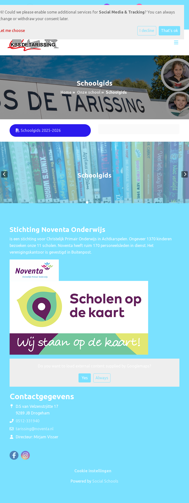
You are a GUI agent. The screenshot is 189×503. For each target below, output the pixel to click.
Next (184, 174)
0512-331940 (27, 421)
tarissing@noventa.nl (34, 429)
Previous (4, 174)
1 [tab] (87, 202)
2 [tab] (92, 202)
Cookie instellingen (92, 471)
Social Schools (105, 481)
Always (101, 378)
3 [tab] (97, 202)
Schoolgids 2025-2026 (38, 130)
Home (66, 92)
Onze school (88, 92)
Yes (85, 378)
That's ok (169, 30)
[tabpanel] (94, 174)
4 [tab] (102, 202)
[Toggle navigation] (176, 42)
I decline (147, 30)
